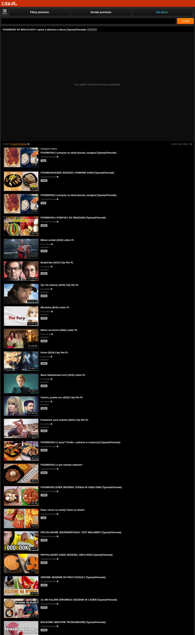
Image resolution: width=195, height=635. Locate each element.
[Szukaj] (88, 21)
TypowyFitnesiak (18, 144)
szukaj (185, 21)
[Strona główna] (9, 3)
